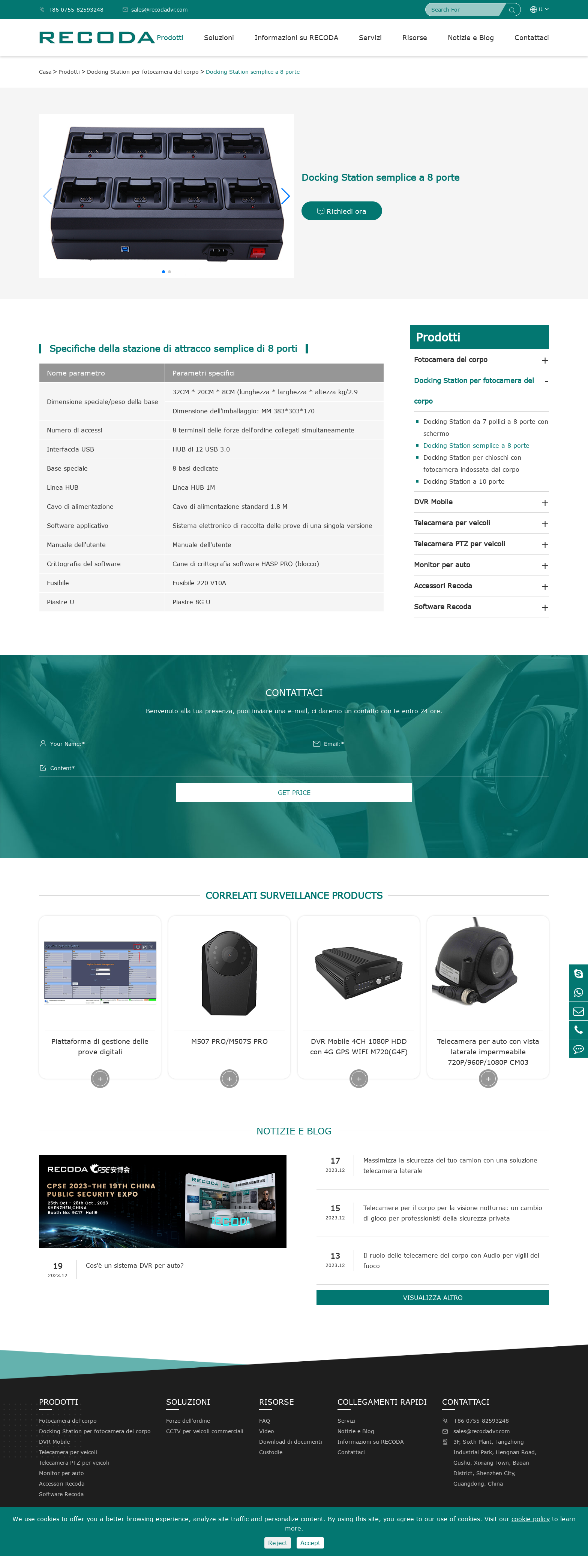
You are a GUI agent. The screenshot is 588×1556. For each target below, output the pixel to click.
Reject (277, 1543)
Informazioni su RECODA (296, 37)
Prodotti (170, 37)
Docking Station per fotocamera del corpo (143, 72)
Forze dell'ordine (188, 1420)
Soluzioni (219, 37)
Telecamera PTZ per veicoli (459, 544)
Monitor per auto (442, 564)
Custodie (270, 1452)
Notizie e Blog (471, 37)
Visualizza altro (433, 1297)
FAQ (264, 1420)
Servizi (370, 37)
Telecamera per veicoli (452, 523)
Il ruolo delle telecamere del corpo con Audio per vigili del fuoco (451, 1260)
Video (266, 1431)
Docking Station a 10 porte (464, 481)
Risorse (414, 37)
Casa (45, 72)
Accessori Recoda (443, 585)
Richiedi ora (341, 211)
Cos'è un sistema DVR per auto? (135, 1265)
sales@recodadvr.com (155, 9)
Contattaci (531, 37)
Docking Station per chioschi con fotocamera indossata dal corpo (472, 463)
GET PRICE (294, 792)
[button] (285, 196)
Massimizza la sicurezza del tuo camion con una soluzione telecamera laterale (450, 1165)
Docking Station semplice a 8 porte (253, 72)
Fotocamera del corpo (451, 359)
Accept (310, 1543)
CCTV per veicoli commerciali (204, 1431)
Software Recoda (442, 606)
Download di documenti (290, 1441)
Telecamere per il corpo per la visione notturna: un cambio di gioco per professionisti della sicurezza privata (452, 1213)
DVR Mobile (433, 502)
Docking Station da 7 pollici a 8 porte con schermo (485, 427)
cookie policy (531, 1519)
